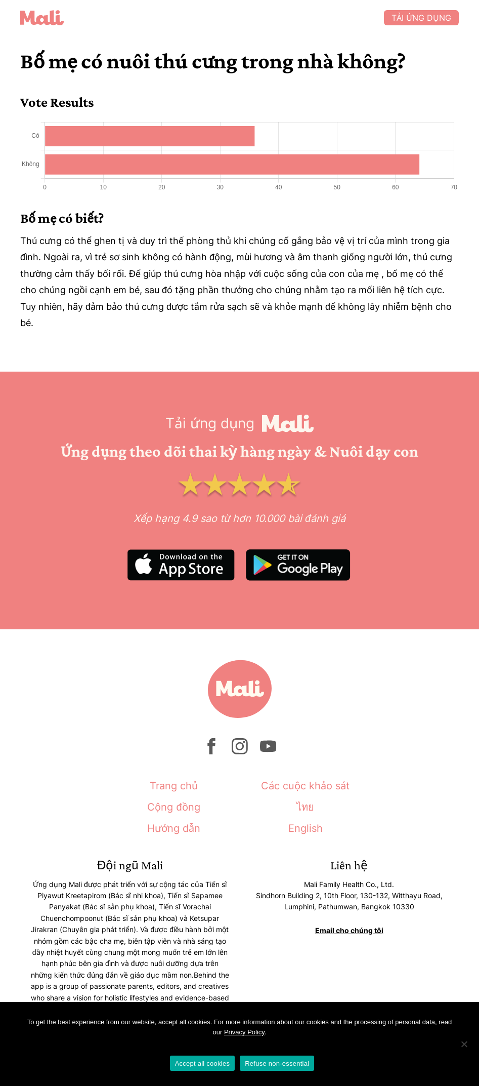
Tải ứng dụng (421, 18)
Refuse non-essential (277, 1063)
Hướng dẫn (173, 828)
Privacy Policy (244, 1032)
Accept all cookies (202, 1063)
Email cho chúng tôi (349, 930)
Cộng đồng (173, 807)
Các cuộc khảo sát (305, 786)
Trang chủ (174, 786)
